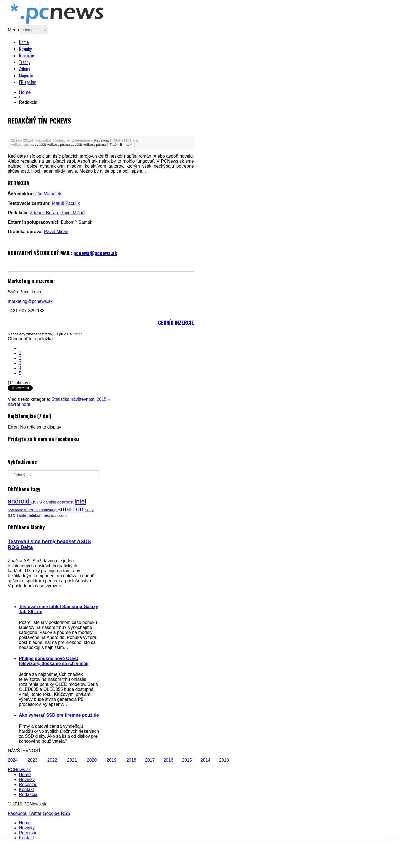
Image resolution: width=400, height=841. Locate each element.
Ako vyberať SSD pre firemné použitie (59, 715)
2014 (206, 760)
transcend (59, 515)
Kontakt (26, 789)
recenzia (32, 509)
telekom (36, 515)
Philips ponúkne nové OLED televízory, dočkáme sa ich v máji (54, 661)
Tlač (113, 144)
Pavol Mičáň (72, 212)
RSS (65, 813)
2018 (131, 760)
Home (24, 42)
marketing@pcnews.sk (30, 301)
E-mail (125, 144)
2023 (33, 760)
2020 (92, 760)
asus (37, 502)
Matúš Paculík (66, 203)
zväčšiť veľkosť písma (52, 144)
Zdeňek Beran (44, 212)
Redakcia (101, 140)
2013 (224, 760)
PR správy (27, 82)
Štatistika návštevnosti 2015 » (80, 399)
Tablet (22, 515)
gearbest (66, 502)
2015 (187, 760)
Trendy (24, 62)
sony (89, 510)
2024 (13, 760)
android (19, 501)
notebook (16, 510)
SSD (12, 515)
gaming (50, 502)
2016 (168, 760)
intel (80, 501)
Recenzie (26, 55)
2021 (72, 760)
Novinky (25, 49)
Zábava (25, 69)
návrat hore (19, 404)
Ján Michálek (48, 194)
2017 (150, 760)
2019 (112, 760)
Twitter (34, 813)
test (47, 515)
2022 (52, 760)
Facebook (17, 813)
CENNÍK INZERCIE (176, 322)
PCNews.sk (19, 769)
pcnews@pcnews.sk (95, 252)
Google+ (51, 813)
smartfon (71, 509)
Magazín (26, 75)
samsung (49, 510)
